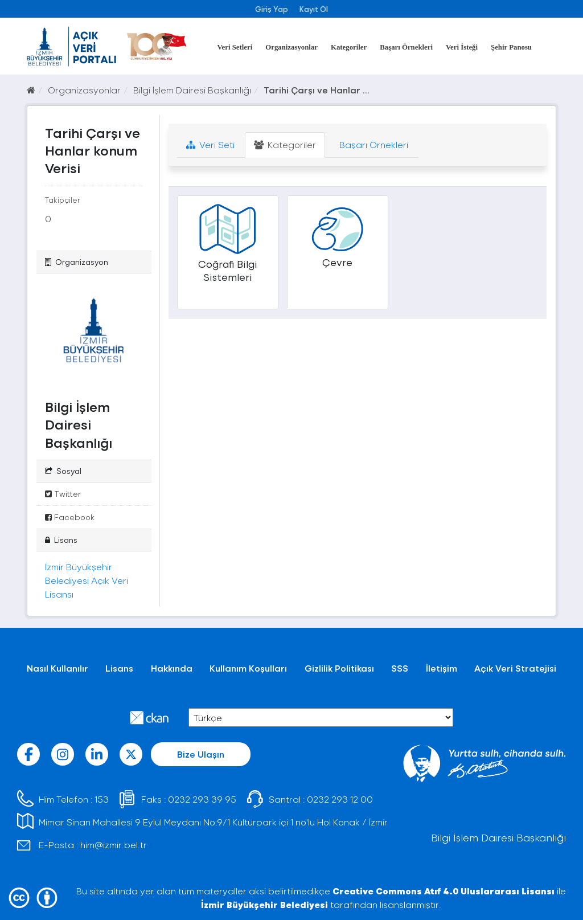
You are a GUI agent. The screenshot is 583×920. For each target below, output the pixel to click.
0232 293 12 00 (340, 799)
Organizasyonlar (291, 47)
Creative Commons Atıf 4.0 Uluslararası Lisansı (443, 891)
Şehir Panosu (511, 47)
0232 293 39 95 (202, 799)
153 (102, 799)
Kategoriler (349, 47)
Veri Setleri (235, 47)
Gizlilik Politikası (339, 668)
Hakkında (171, 668)
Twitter (63, 493)
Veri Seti (210, 144)
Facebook (70, 517)
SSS (399, 668)
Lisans (119, 668)
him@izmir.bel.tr (113, 845)
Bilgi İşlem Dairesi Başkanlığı (192, 90)
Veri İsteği (462, 47)
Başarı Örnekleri (406, 47)
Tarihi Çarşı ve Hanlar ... (316, 90)
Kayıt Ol (313, 9)
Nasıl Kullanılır (57, 668)
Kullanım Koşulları (248, 668)
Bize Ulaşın (200, 754)
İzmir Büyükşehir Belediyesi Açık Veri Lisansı (86, 580)
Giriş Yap (271, 9)
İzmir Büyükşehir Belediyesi (264, 904)
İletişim (441, 668)
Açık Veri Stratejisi (515, 668)
